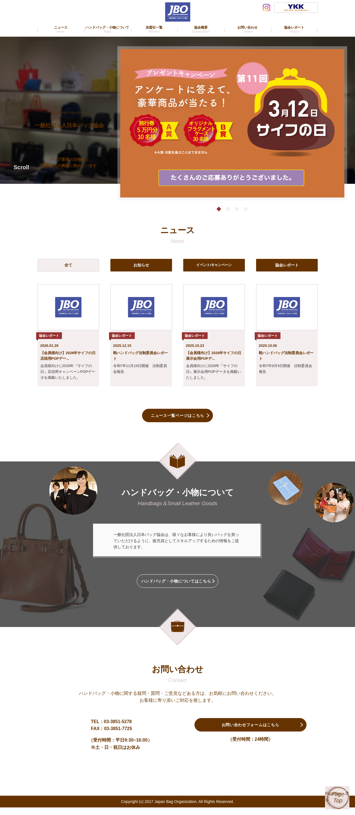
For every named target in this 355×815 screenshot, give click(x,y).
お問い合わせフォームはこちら (250, 734)
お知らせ (141, 265)
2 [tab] (227, 209)
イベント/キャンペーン (213, 265)
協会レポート (287, 265)
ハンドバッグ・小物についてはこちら (177, 586)
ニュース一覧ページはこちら (178, 417)
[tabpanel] (232, 123)
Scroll (21, 167)
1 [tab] (217, 209)
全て (68, 265)
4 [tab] (247, 209)
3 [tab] (237, 209)
